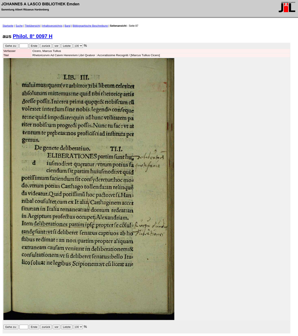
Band (67, 25)
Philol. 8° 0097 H (33, 36)
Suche (19, 25)
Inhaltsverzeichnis (52, 25)
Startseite (8, 25)
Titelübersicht (32, 25)
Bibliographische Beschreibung (90, 25)
